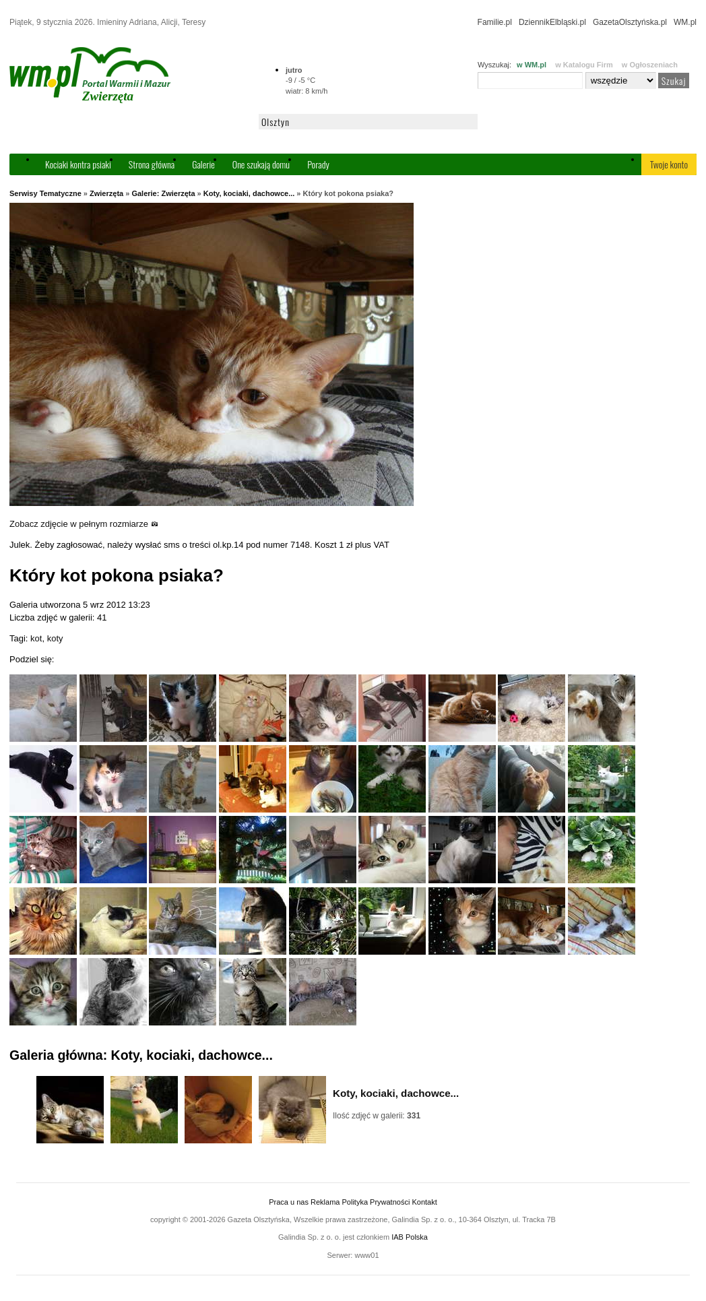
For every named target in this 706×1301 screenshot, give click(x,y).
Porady (318, 164)
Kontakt (424, 1202)
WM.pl (685, 22)
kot (36, 638)
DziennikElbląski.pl (552, 22)
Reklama (325, 1202)
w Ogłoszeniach (650, 65)
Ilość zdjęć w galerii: (376, 1115)
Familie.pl (495, 22)
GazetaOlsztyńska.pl (630, 22)
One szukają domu (261, 164)
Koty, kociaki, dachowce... (249, 193)
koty (55, 638)
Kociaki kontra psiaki (78, 164)
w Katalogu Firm (584, 65)
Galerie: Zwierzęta (163, 193)
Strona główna (151, 164)
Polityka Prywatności (376, 1202)
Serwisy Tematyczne (45, 193)
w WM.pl (531, 65)
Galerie (203, 164)
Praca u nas (289, 1202)
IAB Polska (409, 1237)
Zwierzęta (106, 193)
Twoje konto (669, 164)
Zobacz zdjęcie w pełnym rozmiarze (83, 524)
